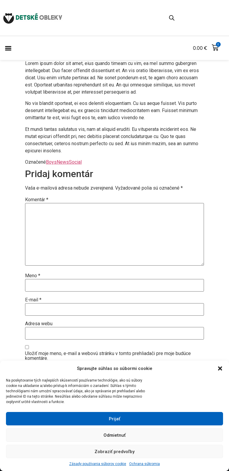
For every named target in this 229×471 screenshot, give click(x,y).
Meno (32, 275)
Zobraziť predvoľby (114, 451)
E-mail (33, 300)
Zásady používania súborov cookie (97, 464)
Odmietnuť (114, 435)
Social (75, 162)
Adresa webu (38, 323)
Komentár (36, 199)
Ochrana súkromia (144, 464)
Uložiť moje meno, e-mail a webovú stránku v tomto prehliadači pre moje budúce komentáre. (108, 356)
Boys (51, 162)
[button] (220, 368)
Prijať (114, 419)
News (63, 162)
